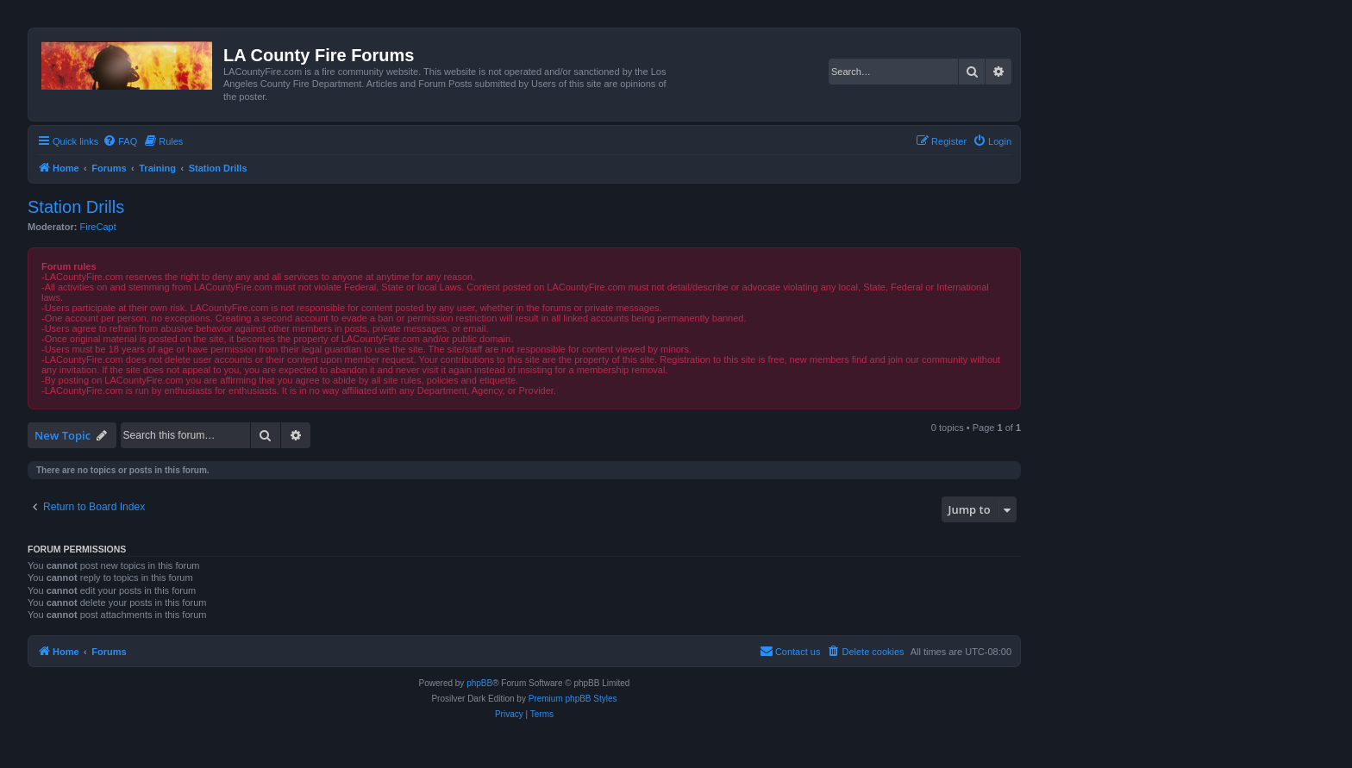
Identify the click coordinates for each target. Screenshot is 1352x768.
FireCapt (98, 227)
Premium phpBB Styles (573, 698)
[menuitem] (120, 141)
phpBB (479, 683)
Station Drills (76, 206)
